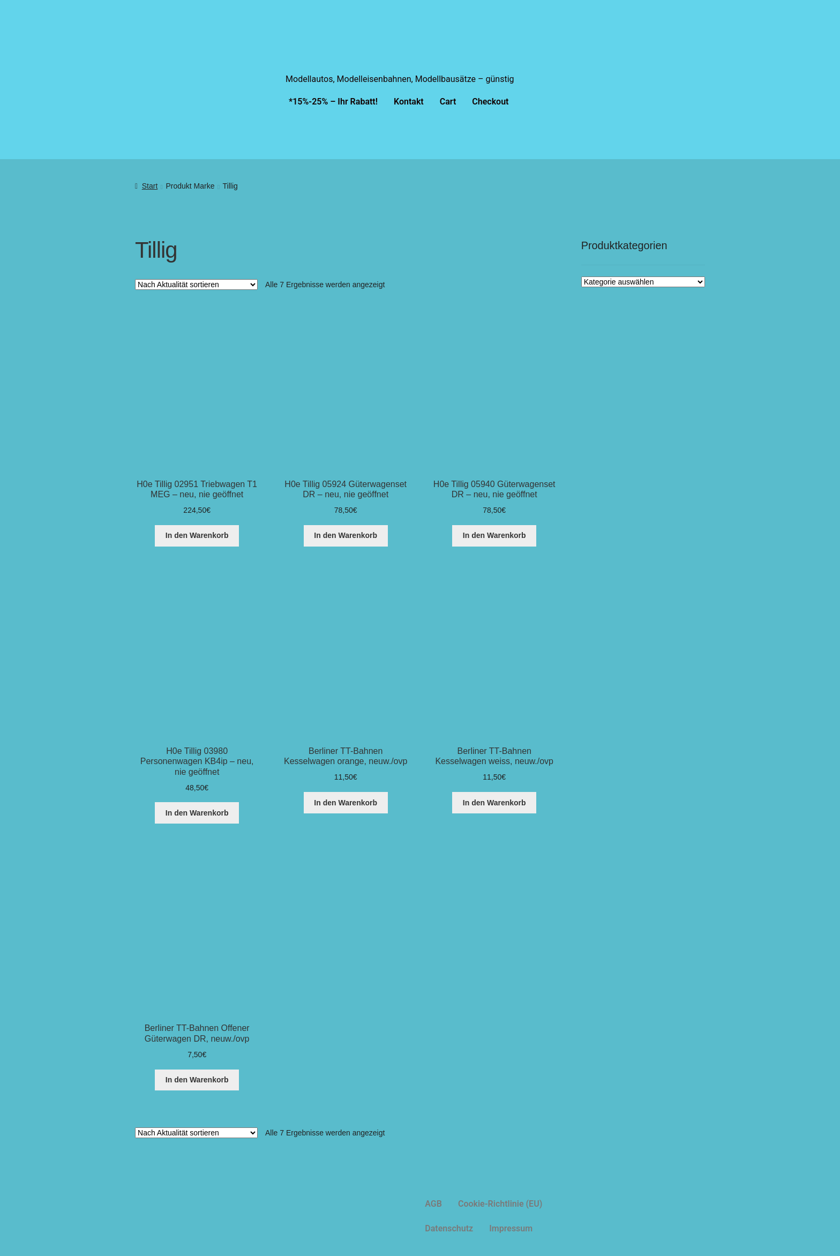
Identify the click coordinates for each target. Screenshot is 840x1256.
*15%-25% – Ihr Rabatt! (333, 101)
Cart (448, 101)
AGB (433, 1204)
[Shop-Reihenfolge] (196, 284)
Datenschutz (449, 1228)
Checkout (490, 101)
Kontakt (409, 101)
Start (150, 186)
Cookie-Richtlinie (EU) (500, 1204)
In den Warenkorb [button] (197, 535)
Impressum (510, 1228)
